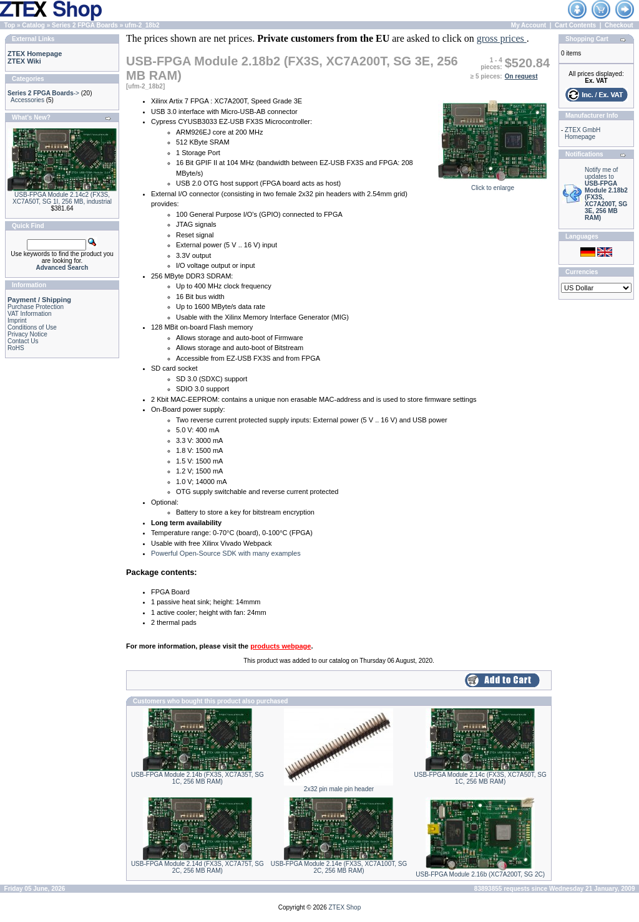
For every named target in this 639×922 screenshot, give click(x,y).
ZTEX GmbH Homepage (582, 133)
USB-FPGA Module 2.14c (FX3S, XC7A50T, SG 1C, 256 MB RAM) (480, 778)
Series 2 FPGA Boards (85, 25)
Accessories (27, 100)
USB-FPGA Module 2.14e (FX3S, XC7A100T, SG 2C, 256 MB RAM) (339, 867)
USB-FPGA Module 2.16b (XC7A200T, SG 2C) (480, 874)
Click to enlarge (492, 185)
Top (10, 25)
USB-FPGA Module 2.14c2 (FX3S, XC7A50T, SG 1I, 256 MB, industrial (62, 198)
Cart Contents (575, 25)
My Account (528, 25)
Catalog (33, 25)
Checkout (619, 25)
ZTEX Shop (345, 907)
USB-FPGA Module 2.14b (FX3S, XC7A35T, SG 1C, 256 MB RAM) (197, 778)
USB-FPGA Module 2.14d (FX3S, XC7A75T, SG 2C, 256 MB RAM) (197, 867)
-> (43, 93)
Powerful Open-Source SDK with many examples (226, 553)
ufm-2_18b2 (142, 25)
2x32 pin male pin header (339, 789)
